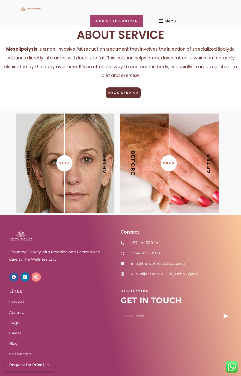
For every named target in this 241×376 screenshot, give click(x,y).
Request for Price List (29, 365)
